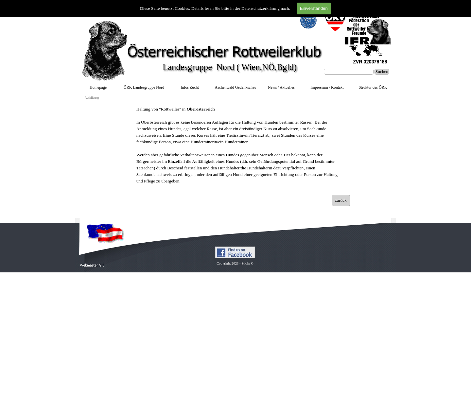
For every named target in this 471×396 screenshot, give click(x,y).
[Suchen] (349, 72)
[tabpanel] (238, 148)
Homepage (98, 87)
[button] (92, 265)
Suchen (381, 71)
